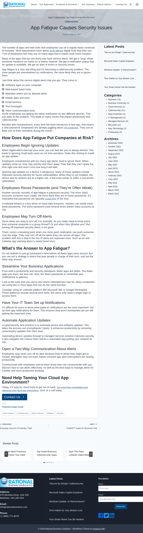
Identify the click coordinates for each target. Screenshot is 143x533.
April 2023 (112, 168)
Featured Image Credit (14, 406)
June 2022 (113, 179)
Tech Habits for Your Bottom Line (119, 78)
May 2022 (112, 183)
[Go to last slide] (6, 453)
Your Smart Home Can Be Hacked (119, 87)
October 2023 (114, 146)
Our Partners (88, 4)
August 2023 (114, 154)
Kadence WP (99, 528)
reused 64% (51, 198)
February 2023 (114, 175)
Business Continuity (117, 103)
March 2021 (113, 194)
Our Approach (46, 4)
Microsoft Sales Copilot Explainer (119, 61)
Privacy (60, 413)
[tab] (44, 462)
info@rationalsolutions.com (13, 506)
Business (112, 99)
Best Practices (9, 413)
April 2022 (112, 186)
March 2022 (113, 190)
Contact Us (121, 4)
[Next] (91, 453)
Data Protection (38, 413)
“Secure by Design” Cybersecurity (119, 52)
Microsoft (112, 125)
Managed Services (116, 121)
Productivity (113, 132)
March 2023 (113, 172)
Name (101, 483)
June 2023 (113, 161)
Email (101, 494)
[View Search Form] (130, 4)
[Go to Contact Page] (15, 396)
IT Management (115, 117)
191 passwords (72, 127)
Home (34, 4)
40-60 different (57, 50)
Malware (50, 413)
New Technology (115, 128)
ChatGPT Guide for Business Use (74, 425)
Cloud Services (115, 107)
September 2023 (115, 150)
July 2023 (112, 157)
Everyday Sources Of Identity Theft (23, 425)
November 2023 (115, 143)
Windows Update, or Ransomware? (120, 70)
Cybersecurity (71, 21)
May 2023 (112, 165)
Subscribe (120, 506)
